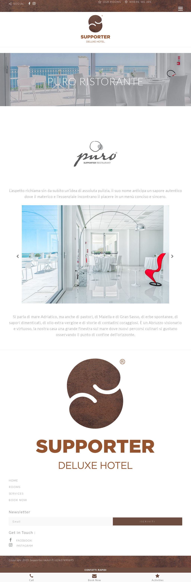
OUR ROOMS (112, 1)
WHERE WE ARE (140, 1)
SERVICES (16, 493)
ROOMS (14, 487)
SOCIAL (18, 3)
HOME (13, 480)
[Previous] (18, 256)
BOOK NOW (18, 500)
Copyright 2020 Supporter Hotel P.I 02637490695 (41, 560)
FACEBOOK (24, 540)
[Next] (173, 256)
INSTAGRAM (24, 545)
